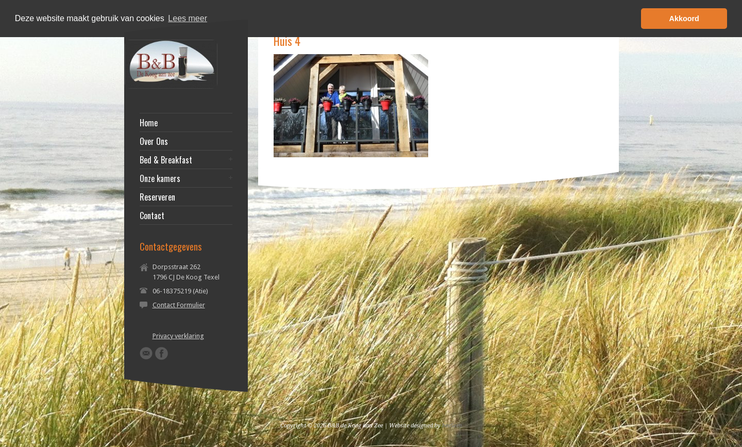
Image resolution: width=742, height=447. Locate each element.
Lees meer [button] (187, 18)
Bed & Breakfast (166, 160)
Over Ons (154, 141)
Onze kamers (160, 178)
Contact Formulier (179, 305)
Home (149, 123)
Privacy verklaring (178, 336)
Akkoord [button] (684, 18)
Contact (152, 215)
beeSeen (452, 425)
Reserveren (157, 197)
